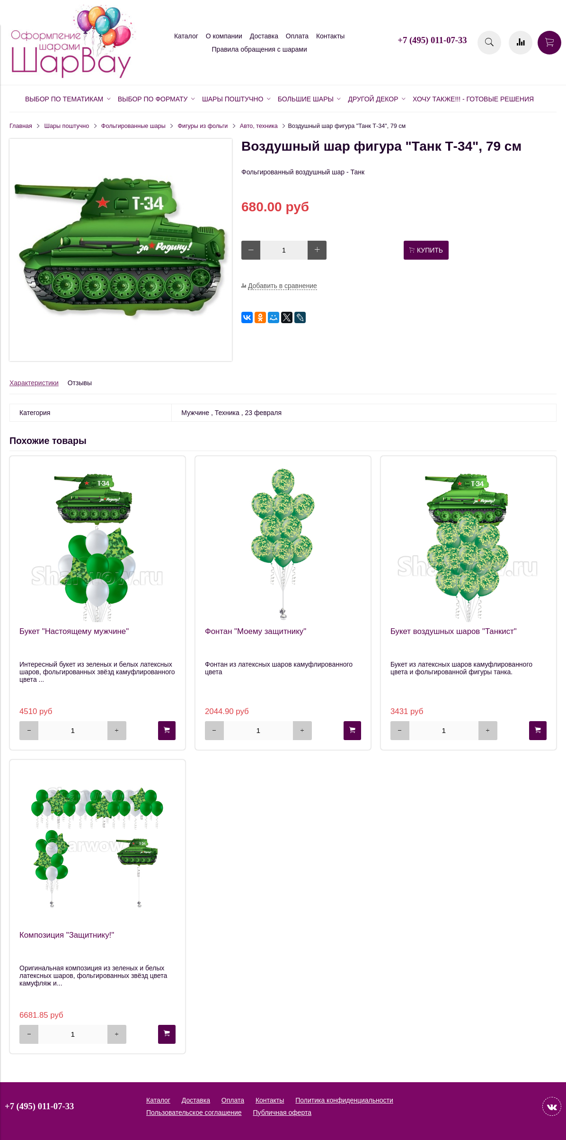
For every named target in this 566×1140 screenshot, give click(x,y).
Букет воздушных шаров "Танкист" (453, 631)
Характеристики (34, 383)
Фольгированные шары (133, 126)
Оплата (297, 36)
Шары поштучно (66, 126)
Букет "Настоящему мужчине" (74, 631)
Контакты (330, 36)
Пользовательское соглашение (194, 1112)
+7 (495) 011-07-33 (432, 40)
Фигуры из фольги (202, 126)
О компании (224, 36)
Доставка (264, 36)
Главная (20, 126)
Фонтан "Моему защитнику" (255, 631)
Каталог (186, 36)
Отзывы (80, 383)
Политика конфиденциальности (344, 1100)
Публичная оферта (282, 1112)
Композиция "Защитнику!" (66, 935)
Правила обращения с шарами (259, 49)
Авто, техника (259, 126)
